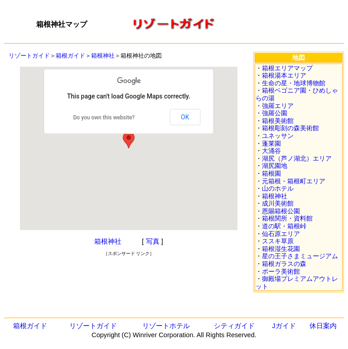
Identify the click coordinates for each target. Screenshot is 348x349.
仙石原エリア (281, 233)
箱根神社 (103, 55)
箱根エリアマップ (287, 68)
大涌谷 (271, 150)
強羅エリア (278, 105)
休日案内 (323, 325)
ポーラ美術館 (281, 271)
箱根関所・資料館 (287, 218)
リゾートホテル (166, 325)
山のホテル (278, 188)
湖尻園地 (274, 165)
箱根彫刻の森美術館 (290, 128)
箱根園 (271, 173)
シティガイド (234, 325)
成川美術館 (278, 203)
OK (185, 117)
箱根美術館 (278, 120)
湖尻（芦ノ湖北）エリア (297, 158)
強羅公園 (274, 113)
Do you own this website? (104, 117)
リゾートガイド (29, 55)
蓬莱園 (271, 143)
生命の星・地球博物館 (293, 83)
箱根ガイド (70, 55)
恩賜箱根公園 (281, 211)
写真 (153, 241)
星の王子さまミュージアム (300, 256)
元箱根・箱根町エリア (293, 181)
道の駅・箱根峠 (284, 226)
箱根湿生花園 (281, 248)
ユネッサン (278, 135)
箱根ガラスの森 (284, 263)
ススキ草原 (278, 241)
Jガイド (283, 325)
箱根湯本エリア (284, 75)
